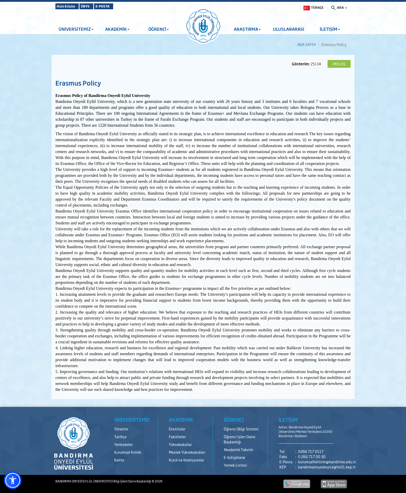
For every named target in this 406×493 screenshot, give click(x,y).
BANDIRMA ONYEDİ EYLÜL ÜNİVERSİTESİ (84, 481)
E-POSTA (118, 6)
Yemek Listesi (235, 465)
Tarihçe (120, 436)
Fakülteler (177, 436)
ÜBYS (93, 6)
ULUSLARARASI (288, 29)
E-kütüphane (234, 457)
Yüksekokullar (180, 444)
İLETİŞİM (330, 29)
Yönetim (121, 428)
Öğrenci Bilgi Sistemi (241, 428)
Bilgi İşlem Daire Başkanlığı (132, 481)
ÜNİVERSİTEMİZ (76, 29)
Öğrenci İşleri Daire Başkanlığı (239, 439)
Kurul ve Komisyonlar (186, 459)
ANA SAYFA (306, 44)
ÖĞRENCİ (158, 29)
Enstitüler (177, 428)
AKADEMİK (117, 29)
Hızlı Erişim (68, 6)
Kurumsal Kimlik (127, 452)
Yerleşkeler (123, 444)
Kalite (119, 459)
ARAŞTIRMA (247, 29)
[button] (12, 480)
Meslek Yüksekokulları (187, 452)
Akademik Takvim (238, 449)
